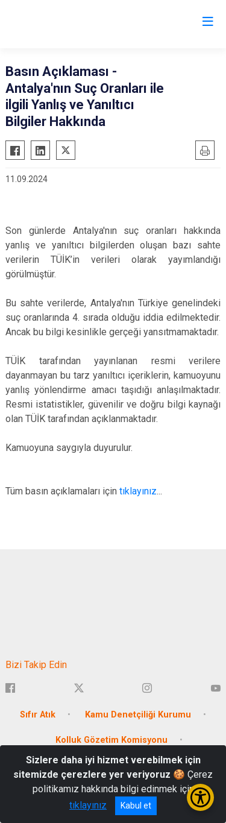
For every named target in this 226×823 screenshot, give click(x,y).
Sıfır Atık (37, 715)
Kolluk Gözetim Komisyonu (111, 740)
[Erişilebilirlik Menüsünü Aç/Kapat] (200, 797)
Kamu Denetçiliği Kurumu (138, 715)
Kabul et (136, 805)
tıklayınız (138, 491)
